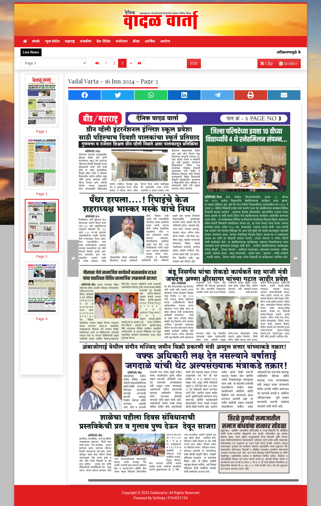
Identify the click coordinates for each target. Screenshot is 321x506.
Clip (267, 63)
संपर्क (36, 41)
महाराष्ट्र (70, 41)
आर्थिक (150, 41)
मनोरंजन (122, 41)
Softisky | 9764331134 (170, 498)
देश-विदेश (103, 41)
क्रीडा (136, 41)
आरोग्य (165, 41)
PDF (194, 63)
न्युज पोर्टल (52, 41)
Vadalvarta (158, 493)
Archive (286, 64)
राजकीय (85, 41)
